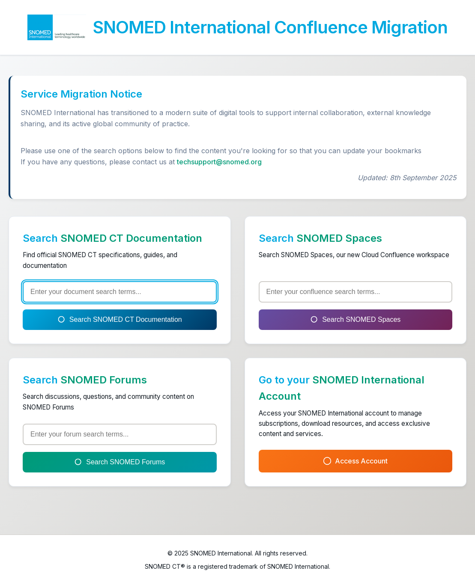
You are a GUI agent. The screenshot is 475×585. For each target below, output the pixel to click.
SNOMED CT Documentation (131, 238)
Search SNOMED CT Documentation (119, 319)
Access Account (355, 461)
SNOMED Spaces (339, 238)
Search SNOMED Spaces (355, 319)
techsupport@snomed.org (219, 161)
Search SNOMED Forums (119, 462)
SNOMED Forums (103, 380)
